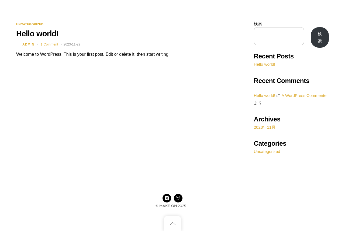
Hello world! (37, 33)
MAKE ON (168, 206)
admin (28, 45)
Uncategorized (29, 24)
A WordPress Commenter (304, 95)
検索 (258, 23)
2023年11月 (265, 127)
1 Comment (49, 44)
